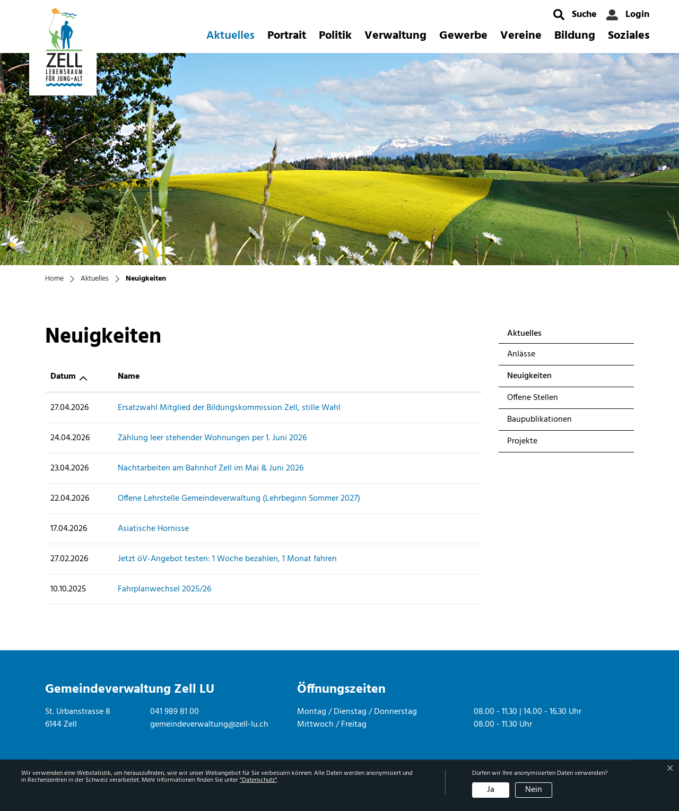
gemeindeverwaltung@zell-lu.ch (209, 724)
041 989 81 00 (174, 712)
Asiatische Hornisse (153, 529)
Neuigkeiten (535, 378)
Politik (335, 36)
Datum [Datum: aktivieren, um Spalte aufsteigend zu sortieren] (63, 376)
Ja (490, 790)
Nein (533, 790)
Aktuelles (230, 36)
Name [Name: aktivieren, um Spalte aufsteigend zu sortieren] (129, 376)
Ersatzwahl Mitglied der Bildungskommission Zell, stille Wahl (229, 408)
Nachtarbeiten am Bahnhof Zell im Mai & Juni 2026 (210, 468)
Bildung (574, 36)
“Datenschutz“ (258, 780)
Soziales (629, 36)
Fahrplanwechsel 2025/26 (164, 589)
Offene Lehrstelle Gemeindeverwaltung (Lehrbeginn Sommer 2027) (239, 498)
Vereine (521, 36)
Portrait (286, 36)
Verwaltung (395, 36)
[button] (575, 14)
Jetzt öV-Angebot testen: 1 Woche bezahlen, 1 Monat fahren (227, 559)
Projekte (522, 441)
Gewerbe (463, 36)
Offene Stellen (532, 398)
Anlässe (521, 354)
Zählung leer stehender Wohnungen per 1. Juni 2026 (212, 438)
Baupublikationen (539, 419)
